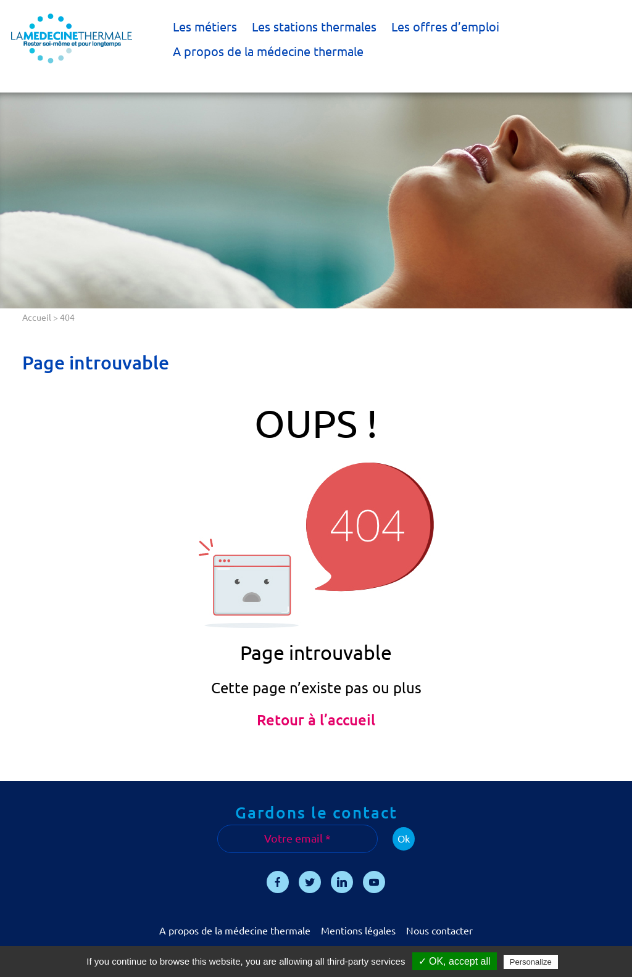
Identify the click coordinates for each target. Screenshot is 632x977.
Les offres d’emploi (445, 27)
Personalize (531, 962)
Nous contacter (439, 930)
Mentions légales (358, 930)
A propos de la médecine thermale (268, 51)
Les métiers (205, 27)
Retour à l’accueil (316, 720)
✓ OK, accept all (454, 961)
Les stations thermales (314, 27)
